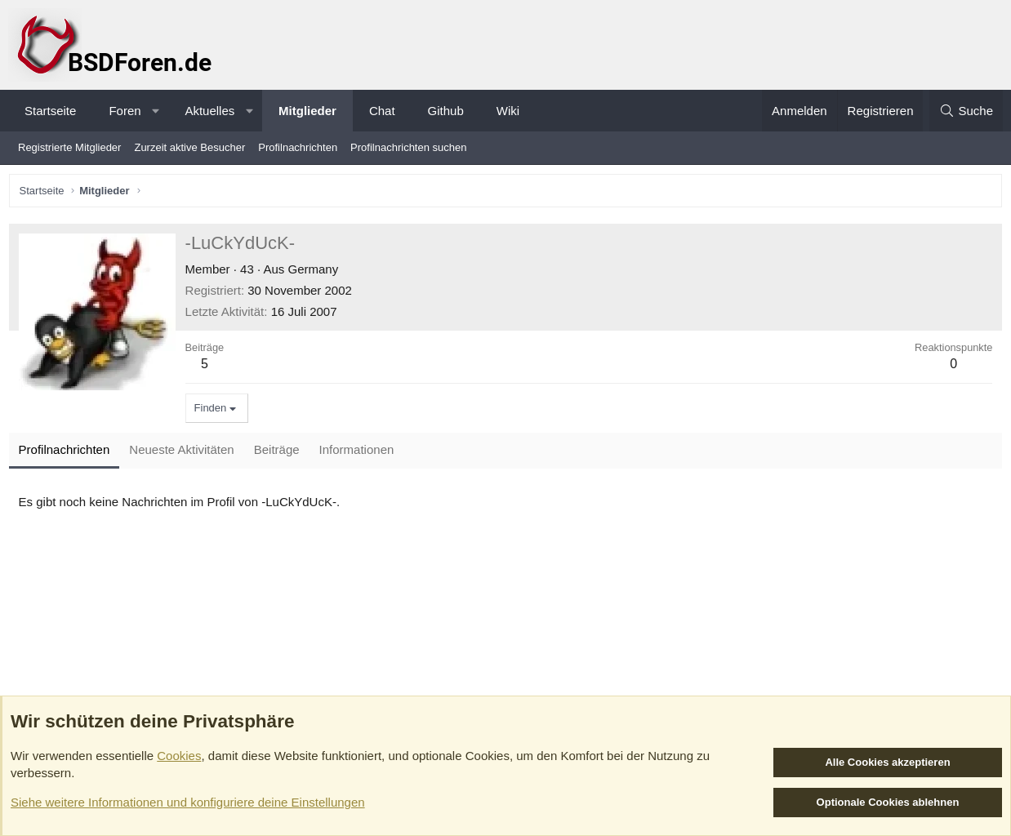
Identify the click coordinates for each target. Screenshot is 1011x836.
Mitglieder (307, 111)
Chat (382, 111)
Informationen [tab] (360, 453)
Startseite (50, 111)
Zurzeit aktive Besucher (189, 147)
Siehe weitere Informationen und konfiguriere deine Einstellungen (188, 802)
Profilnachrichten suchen (408, 147)
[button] (155, 110)
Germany (317, 272)
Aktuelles (209, 111)
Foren (124, 111)
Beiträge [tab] (280, 453)
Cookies (179, 756)
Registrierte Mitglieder (69, 147)
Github (446, 111)
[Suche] (966, 110)
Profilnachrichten (297, 147)
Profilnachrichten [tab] (68, 453)
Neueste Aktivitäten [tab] (185, 453)
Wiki (508, 111)
